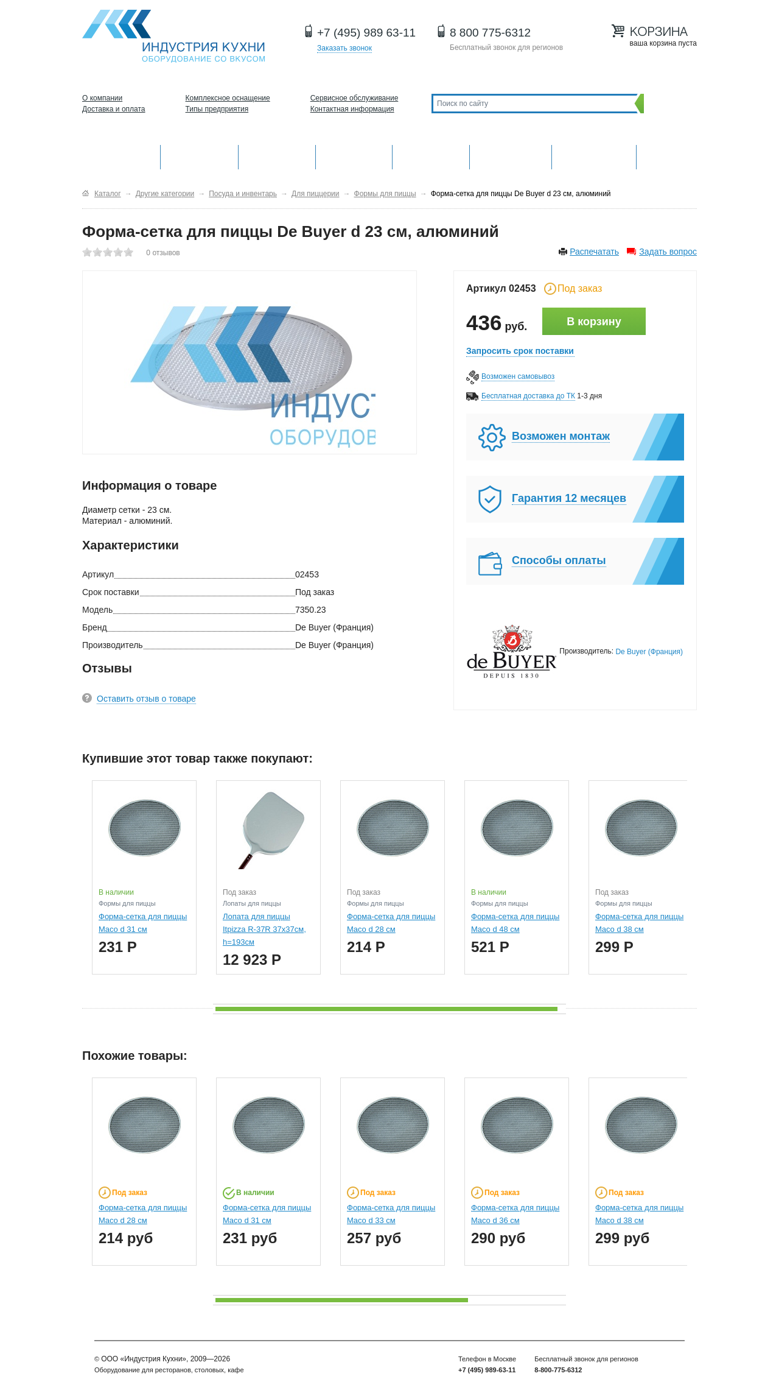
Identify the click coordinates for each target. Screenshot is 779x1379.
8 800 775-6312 (490, 32)
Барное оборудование (277, 156)
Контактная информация (352, 109)
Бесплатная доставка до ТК (528, 396)
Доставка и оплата (113, 109)
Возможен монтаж (561, 436)
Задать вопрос (668, 251)
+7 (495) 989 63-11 (366, 32)
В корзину (594, 322)
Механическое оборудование (199, 156)
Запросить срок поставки (520, 351)
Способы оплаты (559, 560)
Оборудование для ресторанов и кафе (173, 36)
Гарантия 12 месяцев (569, 498)
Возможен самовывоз (517, 376)
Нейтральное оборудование (431, 156)
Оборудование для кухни (121, 156)
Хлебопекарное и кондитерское (510, 156)
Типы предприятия (217, 109)
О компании (102, 98)
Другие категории (667, 156)
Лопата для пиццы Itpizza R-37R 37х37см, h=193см (264, 929)
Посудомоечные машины (593, 156)
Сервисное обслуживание (354, 98)
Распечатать (594, 251)
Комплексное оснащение (228, 98)
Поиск (667, 103)
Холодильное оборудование (354, 156)
